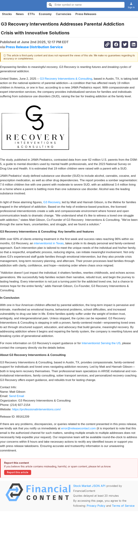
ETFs (31, 14)
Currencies (63, 14)
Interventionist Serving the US (101, 343)
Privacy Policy (96, 505)
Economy (45, 14)
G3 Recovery (51, 202)
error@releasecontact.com (78, 428)
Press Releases (85, 14)
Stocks (7, 14)
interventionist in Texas (49, 243)
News (20, 14)
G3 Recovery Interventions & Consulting (66, 78)
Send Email (16, 396)
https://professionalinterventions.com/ (36, 409)
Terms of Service (123, 505)
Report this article (17, 472)
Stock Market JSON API (89, 486)
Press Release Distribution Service (34, 47)
